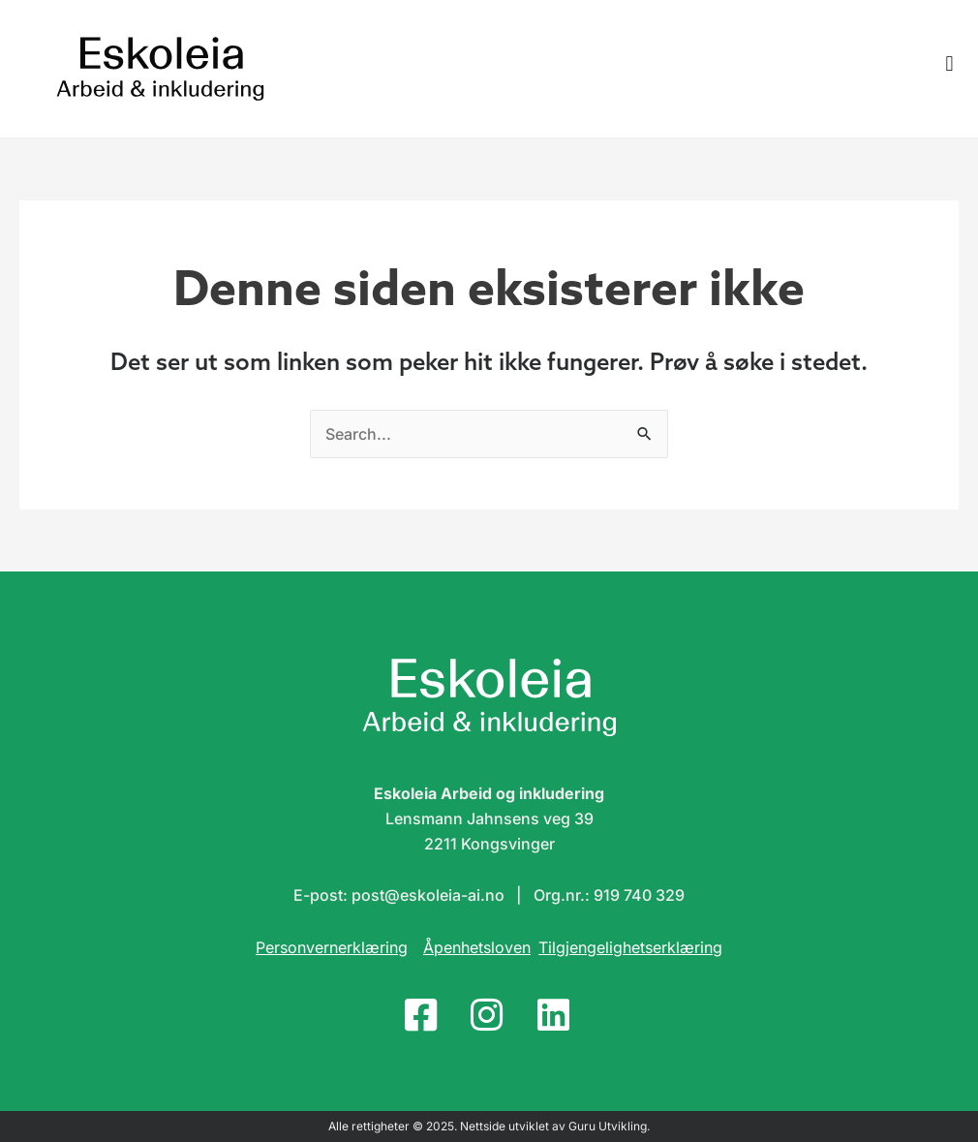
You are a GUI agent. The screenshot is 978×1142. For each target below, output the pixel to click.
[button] (949, 64)
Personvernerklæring (332, 947)
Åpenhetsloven (477, 947)
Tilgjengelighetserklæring (630, 947)
